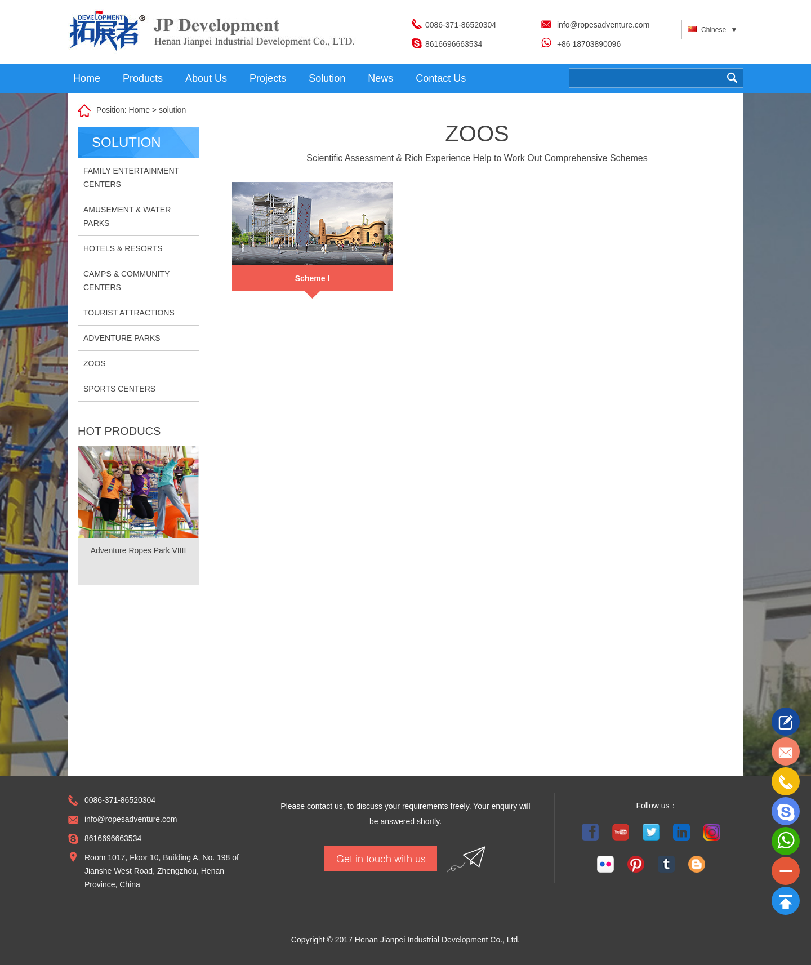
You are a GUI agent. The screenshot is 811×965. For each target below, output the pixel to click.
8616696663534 (453, 43)
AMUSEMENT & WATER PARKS (127, 216)
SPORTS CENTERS (119, 388)
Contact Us (441, 78)
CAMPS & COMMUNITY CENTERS (126, 280)
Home (86, 78)
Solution (327, 78)
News (380, 78)
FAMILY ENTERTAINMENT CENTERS (131, 177)
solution (172, 109)
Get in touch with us (381, 858)
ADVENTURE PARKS (122, 338)
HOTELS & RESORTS (123, 248)
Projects (267, 78)
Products (143, 78)
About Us (206, 78)
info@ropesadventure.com (603, 24)
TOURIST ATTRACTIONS (129, 312)
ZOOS (94, 363)
